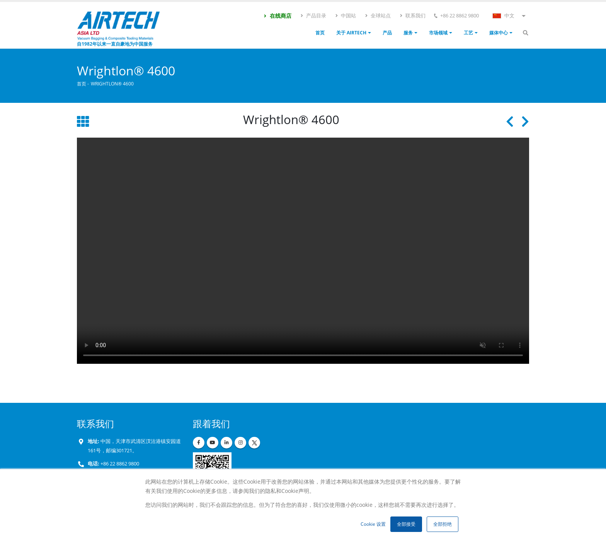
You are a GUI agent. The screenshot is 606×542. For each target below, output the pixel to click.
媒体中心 (498, 32)
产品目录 (313, 15)
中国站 (345, 15)
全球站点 (377, 15)
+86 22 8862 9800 (119, 463)
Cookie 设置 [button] (373, 524)
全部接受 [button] (406, 524)
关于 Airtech (351, 32)
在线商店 (277, 15)
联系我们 (412, 15)
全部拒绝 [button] (442, 524)
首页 (320, 32)
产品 (387, 32)
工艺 (468, 32)
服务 (408, 32)
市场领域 (438, 32)
